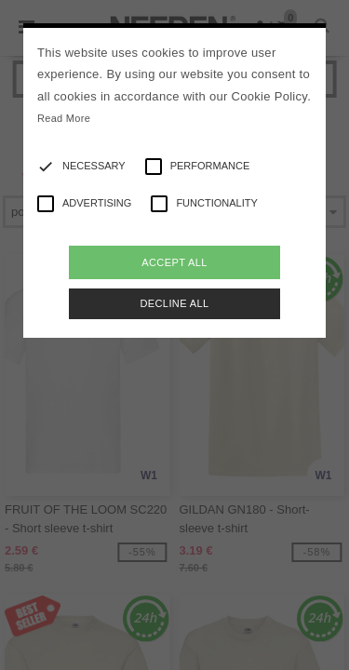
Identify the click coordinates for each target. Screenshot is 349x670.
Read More (63, 118)
